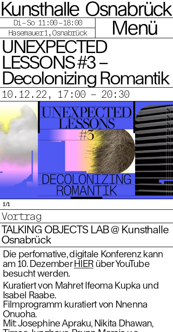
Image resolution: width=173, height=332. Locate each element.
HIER (83, 263)
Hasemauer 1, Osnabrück (47, 32)
